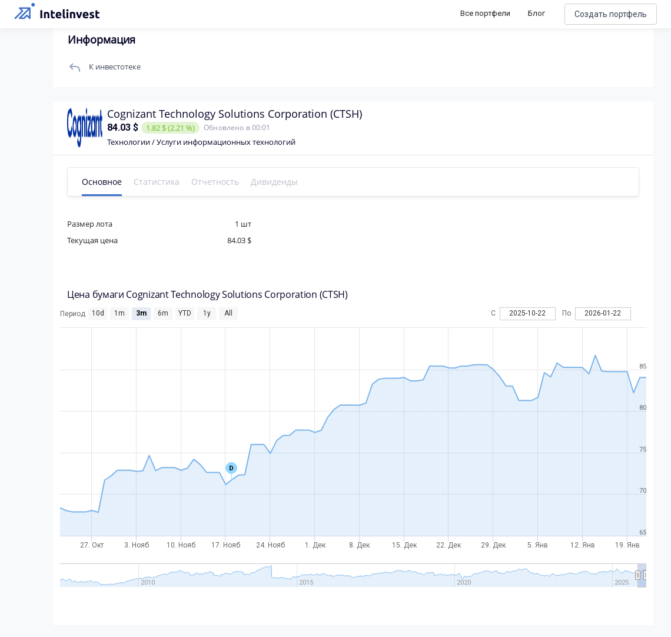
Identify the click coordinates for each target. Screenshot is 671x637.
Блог (536, 13)
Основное (102, 181)
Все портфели (485, 13)
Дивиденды (274, 181)
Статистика (157, 181)
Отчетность (215, 181)
